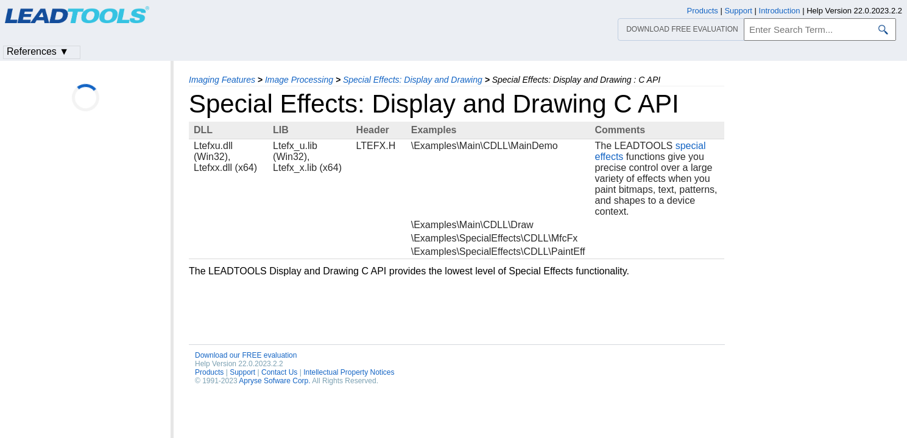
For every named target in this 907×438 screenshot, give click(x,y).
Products (209, 372)
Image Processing (299, 80)
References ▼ (38, 51)
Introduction (779, 10)
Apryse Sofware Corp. (274, 381)
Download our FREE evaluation (246, 355)
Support (242, 372)
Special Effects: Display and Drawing (412, 80)
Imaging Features (222, 80)
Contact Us (279, 372)
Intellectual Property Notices (348, 372)
